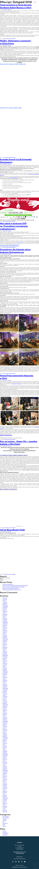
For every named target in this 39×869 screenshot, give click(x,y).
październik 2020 (5, 688)
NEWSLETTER (20, 860)
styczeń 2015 (5, 782)
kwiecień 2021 (5, 680)
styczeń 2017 (5, 749)
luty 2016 (4, 765)
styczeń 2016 (5, 766)
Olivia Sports (5, 820)
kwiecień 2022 (5, 663)
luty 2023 (4, 649)
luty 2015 (4, 781)
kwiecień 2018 (5, 729)
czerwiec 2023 (5, 644)
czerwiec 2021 (5, 677)
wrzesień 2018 (5, 722)
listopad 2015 (5, 769)
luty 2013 (4, 808)
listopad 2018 (5, 719)
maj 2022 (4, 662)
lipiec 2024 (4, 626)
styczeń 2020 (5, 700)
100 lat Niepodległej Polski (12, 529)
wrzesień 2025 (5, 607)
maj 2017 (4, 744)
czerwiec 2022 (5, 660)
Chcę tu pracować (6, 38)
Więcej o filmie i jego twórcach (8, 489)
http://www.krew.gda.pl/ (13, 177)
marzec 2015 (5, 780)
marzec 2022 (5, 664)
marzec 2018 (5, 730)
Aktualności (4, 819)
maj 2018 (4, 728)
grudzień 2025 (5, 603)
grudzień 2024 (5, 619)
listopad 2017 (5, 736)
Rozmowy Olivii (5, 823)
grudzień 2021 (5, 669)
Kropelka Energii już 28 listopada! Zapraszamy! (16, 160)
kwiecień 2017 (5, 745)
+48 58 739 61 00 (19, 856)
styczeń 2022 (5, 667)
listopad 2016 (5, 752)
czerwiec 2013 (5, 803)
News (3, 821)
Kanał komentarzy (6, 833)
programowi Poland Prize (16, 383)
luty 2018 (4, 732)
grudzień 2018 (5, 718)
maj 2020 (4, 695)
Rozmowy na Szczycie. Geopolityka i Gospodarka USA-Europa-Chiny (14, 586)
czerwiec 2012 (5, 811)
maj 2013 (4, 804)
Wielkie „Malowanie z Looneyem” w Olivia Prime (15, 42)
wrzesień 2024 (5, 623)
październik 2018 (5, 721)
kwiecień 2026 (5, 597)
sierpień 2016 (5, 756)
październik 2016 (5, 754)
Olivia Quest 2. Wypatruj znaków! (8, 584)
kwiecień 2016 (5, 762)
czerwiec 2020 (5, 693)
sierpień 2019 (5, 707)
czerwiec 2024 (5, 627)
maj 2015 (4, 777)
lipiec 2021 (4, 675)
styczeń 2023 (5, 651)
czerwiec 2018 (5, 726)
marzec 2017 (5, 747)
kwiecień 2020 (5, 696)
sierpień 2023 (5, 641)
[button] (32, 2)
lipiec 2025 (4, 610)
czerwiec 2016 (5, 759)
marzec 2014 (5, 792)
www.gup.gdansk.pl (19, 241)
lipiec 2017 (4, 741)
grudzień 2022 (5, 652)
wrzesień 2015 (5, 771)
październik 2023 (5, 638)
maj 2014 (4, 789)
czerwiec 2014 (5, 788)
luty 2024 (4, 633)
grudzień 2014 (5, 784)
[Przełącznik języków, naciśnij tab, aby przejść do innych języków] (35, 2)
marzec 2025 (5, 615)
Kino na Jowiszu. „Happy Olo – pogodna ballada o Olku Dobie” (18, 442)
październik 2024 (5, 622)
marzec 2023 (5, 648)
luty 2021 (4, 682)
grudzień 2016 (5, 751)
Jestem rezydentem (12, 38)
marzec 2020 (5, 697)
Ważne (4, 824)
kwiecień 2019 (5, 712)
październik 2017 (5, 737)
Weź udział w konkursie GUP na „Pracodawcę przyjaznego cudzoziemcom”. (14, 226)
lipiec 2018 (4, 725)
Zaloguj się (4, 830)
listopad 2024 (5, 621)
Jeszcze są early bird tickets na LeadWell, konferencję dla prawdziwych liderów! (15, 585)
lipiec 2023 (4, 643)
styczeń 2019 (5, 717)
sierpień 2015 (5, 773)
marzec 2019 (5, 714)
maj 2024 (4, 629)
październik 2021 (5, 671)
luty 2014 (4, 793)
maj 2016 (4, 760)
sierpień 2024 (5, 625)
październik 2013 (5, 797)
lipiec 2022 (4, 659)
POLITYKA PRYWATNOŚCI (19, 862)
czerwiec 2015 (5, 776)
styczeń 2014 (5, 795)
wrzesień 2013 (5, 799)
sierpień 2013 (5, 800)
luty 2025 (4, 616)
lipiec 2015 (4, 774)
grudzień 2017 (5, 734)
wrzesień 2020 (5, 689)
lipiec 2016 (4, 758)
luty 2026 (4, 600)
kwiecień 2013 (5, 806)
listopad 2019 (5, 703)
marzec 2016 (5, 763)
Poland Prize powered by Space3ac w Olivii (16, 377)
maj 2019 (4, 711)
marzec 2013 (5, 807)
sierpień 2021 (5, 674)
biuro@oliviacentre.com (19, 855)
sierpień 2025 (5, 608)
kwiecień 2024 (5, 630)
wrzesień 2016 (5, 755)
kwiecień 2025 (5, 614)
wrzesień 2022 (5, 656)
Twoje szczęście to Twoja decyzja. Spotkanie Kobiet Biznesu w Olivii (16, 6)
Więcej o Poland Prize (6, 435)
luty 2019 (4, 715)
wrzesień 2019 (5, 706)
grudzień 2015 (5, 767)
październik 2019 (5, 704)
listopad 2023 (5, 637)
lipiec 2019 (4, 708)
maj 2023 (4, 645)
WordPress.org (5, 834)
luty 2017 (4, 748)
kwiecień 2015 (5, 778)
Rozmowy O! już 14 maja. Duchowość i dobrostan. (10, 588)
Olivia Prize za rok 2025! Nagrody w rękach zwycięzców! (12, 589)
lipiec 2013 (4, 802)
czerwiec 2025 (5, 611)
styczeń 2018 (5, 733)
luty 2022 (4, 666)
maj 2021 (4, 678)
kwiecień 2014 (5, 791)
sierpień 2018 (5, 723)
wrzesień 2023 (5, 640)
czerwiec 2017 (5, 743)
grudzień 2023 (5, 636)
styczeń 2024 (5, 634)
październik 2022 (5, 655)
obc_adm (9, 9)
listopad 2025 (5, 604)
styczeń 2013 (5, 810)
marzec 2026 (5, 599)
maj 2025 (4, 612)
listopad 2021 (5, 670)
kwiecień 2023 (5, 647)
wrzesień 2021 (5, 673)
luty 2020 (4, 699)
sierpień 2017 (5, 740)
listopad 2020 (5, 686)
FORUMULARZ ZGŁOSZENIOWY (9, 246)
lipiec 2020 (4, 692)
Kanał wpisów (5, 832)
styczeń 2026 (5, 601)
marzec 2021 (5, 681)
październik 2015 (5, 770)
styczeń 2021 (5, 684)
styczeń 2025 (5, 618)
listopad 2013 (5, 796)
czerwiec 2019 (5, 710)
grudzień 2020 (5, 685)
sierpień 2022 (5, 658)
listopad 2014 (5, 785)
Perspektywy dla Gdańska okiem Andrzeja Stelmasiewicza (15, 250)
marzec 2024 (5, 632)
